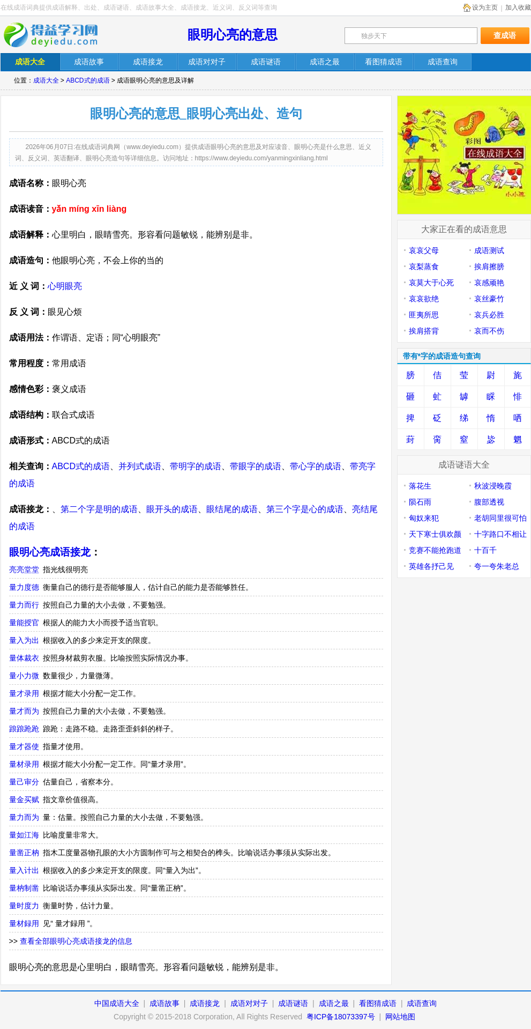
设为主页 (485, 7)
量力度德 (24, 587)
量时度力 (24, 905)
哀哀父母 (424, 250)
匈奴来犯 (424, 518)
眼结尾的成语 (232, 509)
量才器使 (24, 746)
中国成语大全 (116, 1003)
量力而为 (24, 817)
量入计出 (24, 870)
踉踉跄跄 (24, 728)
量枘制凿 (24, 888)
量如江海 (24, 835)
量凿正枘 (24, 852)
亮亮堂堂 (24, 569)
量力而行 (24, 605)
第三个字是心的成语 (304, 509)
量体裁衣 (24, 658)
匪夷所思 (424, 314)
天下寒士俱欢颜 (435, 534)
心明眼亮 (65, 286)
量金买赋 (24, 799)
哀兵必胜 (489, 314)
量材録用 (24, 923)
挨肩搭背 (424, 331)
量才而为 (24, 711)
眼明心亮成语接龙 (50, 552)
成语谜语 (293, 1003)
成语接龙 (205, 1003)
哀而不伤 (489, 331)
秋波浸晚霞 (493, 486)
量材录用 (24, 764)
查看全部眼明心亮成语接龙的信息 (76, 941)
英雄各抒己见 (431, 566)
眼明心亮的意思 (233, 34)
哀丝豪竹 (489, 298)
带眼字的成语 (255, 466)
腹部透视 (489, 502)
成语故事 (164, 1003)
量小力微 (24, 675)
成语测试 (489, 250)
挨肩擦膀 (489, 266)
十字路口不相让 (500, 534)
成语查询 (422, 1003)
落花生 (420, 486)
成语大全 (46, 80)
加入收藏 (518, 7)
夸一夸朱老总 (496, 566)
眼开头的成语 (172, 509)
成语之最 (334, 1003)
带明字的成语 (195, 466)
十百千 (485, 550)
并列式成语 (139, 466)
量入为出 (24, 640)
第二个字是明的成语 (99, 509)
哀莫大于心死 (431, 282)
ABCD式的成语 (87, 80)
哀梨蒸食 (424, 266)
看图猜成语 (378, 1003)
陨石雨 (420, 502)
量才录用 (24, 693)
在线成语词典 (58, 35)
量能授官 (24, 622)
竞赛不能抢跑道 (435, 550)
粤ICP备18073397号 (341, 1016)
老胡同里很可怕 (500, 518)
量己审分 (24, 782)
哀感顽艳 (489, 282)
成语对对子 (249, 1003)
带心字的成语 (315, 466)
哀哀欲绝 (424, 298)
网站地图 (400, 1016)
